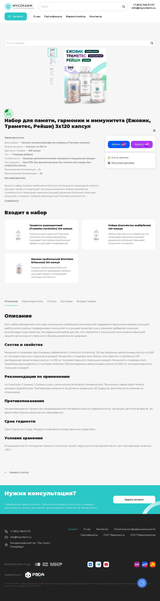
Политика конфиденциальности (134, 529)
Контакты (102, 529)
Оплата (51, 301)
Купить (116, 144)
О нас (87, 529)
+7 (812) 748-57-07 (143, 5)
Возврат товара (86, 301)
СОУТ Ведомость (114, 535)
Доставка (66, 301)
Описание (11, 301)
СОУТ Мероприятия (142, 535)
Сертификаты (89, 535)
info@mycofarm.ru (143, 8)
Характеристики (32, 301)
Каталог (73, 529)
